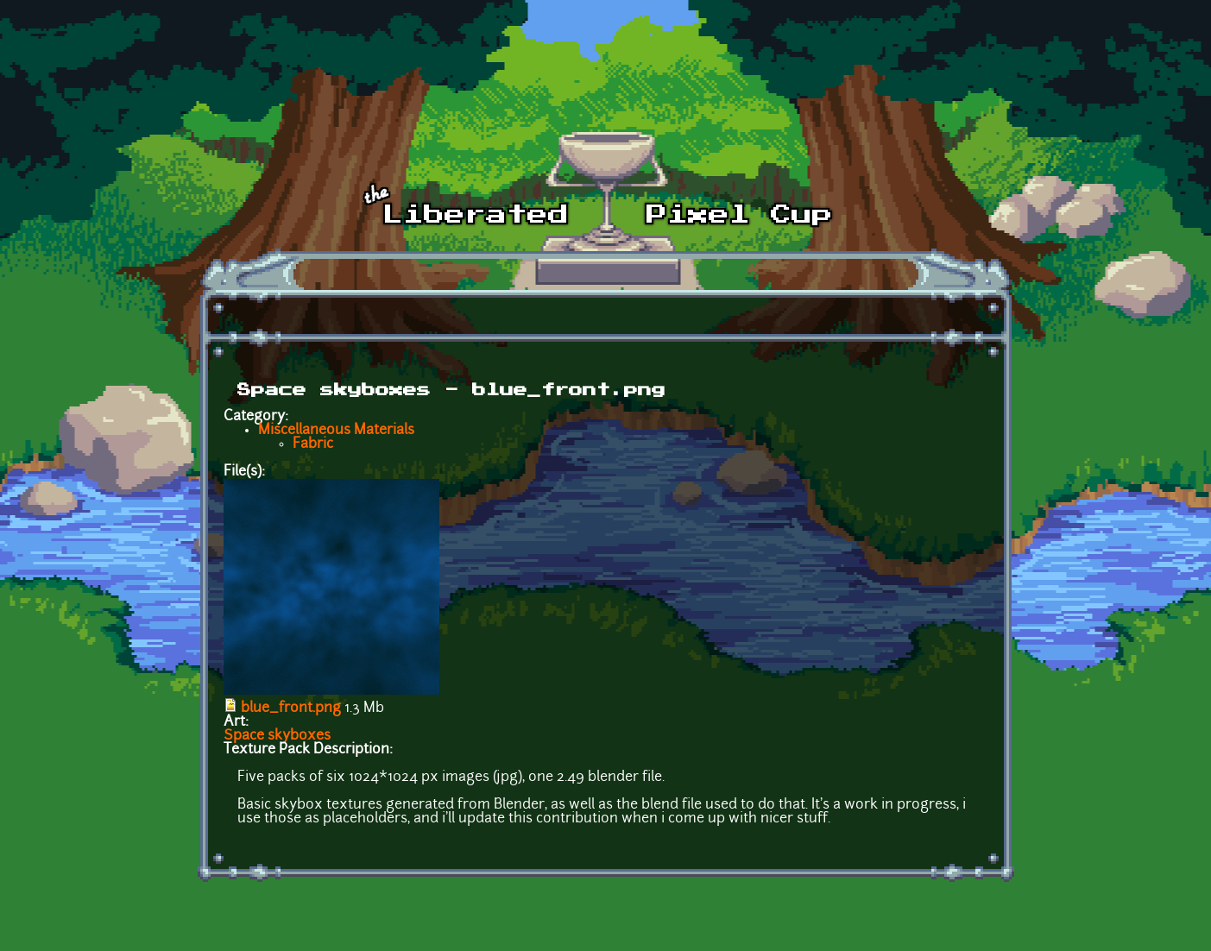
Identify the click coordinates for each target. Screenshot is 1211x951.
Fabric (313, 444)
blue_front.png (291, 708)
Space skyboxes (277, 736)
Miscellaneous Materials (336, 431)
